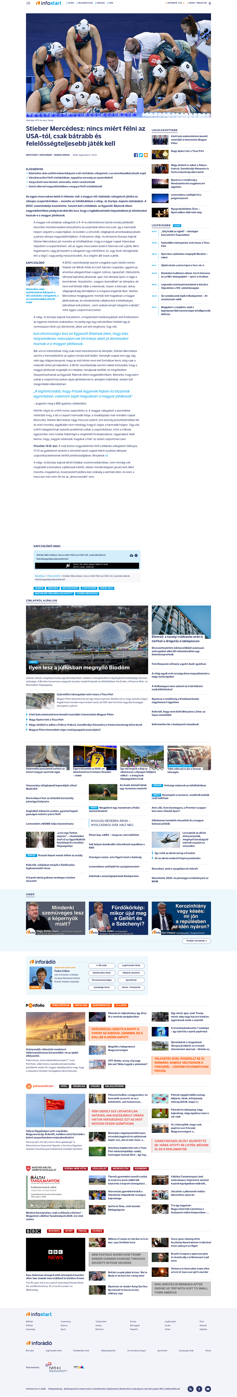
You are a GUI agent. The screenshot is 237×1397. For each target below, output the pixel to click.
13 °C (207, 3)
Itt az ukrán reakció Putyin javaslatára (177, 858)
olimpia (39, 588)
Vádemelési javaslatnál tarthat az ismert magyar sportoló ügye (45, 771)
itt (106, 456)
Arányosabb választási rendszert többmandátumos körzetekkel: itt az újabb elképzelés (52, 1053)
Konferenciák (101, 1006)
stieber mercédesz (87, 594)
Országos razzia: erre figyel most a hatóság (115, 857)
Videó (167, 1330)
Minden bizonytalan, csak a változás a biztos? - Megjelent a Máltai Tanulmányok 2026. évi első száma (54, 1216)
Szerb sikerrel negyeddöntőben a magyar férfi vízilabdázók (65, 187)
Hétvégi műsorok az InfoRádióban (185, 786)
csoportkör (89, 588)
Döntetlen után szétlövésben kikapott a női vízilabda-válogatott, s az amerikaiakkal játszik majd (87, 173)
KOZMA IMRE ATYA (75, 1169)
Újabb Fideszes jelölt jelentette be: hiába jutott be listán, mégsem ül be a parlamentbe (181, 1145)
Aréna (208, 1351)
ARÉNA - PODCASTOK (198, 9)
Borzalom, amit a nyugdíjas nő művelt (175, 869)
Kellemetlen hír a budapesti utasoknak (175, 724)
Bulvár (133, 1322)
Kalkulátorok (114, 1086)
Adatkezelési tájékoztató (105, 1389)
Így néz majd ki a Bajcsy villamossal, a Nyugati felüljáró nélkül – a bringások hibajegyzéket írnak (138, 774)
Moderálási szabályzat (131, 1389)
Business (54, 1231)
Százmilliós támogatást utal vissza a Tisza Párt (85, 694)
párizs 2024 (106, 588)
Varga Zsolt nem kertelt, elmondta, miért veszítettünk (62, 182)
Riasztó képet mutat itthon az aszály (60, 855)
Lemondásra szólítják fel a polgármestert (114, 867)
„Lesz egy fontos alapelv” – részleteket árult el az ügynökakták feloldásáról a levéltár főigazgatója (71, 840)
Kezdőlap (40, 576)
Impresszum (85, 1389)
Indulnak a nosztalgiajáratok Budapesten (114, 876)
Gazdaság (30, 1330)
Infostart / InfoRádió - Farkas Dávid (48, 155)
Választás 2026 (86, 9)
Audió (167, 1326)
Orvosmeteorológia (136, 1351)
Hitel (64, 1086)
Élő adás (102, 966)
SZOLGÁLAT (100, 1169)
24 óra (71, 9)
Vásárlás (79, 1086)
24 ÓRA (177, 226)
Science (97, 1231)
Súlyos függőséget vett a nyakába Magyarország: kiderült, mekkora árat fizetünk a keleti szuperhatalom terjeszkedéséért (55, 1134)
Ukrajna (101, 9)
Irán (111, 9)
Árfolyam (81, 1006)
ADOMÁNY (141, 1169)
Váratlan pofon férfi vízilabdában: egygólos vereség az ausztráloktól (71, 178)
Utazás (95, 1086)
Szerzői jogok (151, 1389)
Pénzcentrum (60, 1006)
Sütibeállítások (172, 1389)
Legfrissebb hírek (54, 1351)
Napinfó (134, 1330)
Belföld (29, 1322)
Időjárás (203, 1330)
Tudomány (66, 1322)
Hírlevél (203, 1326)
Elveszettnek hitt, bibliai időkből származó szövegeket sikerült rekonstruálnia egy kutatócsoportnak (178, 651)
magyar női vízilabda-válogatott (54, 594)
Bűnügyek (135, 1326)
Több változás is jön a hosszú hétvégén (184, 771)
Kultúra (64, 1326)
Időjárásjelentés (108, 1351)
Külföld (29, 1326)
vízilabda (53, 588)
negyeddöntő (70, 588)
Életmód (99, 1330)
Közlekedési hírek (81, 1351)
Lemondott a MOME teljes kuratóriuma (50, 824)
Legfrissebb (170, 1322)
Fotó (202, 1322)
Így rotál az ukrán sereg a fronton (175, 853)
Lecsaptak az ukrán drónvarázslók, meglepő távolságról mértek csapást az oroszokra (195, 840)
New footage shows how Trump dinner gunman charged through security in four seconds (118, 1259)
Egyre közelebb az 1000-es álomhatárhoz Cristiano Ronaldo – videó (92, 772)
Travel (82, 1231)
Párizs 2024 (53, 576)
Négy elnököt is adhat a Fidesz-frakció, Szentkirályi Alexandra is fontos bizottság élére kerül (85, 725)
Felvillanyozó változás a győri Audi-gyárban (179, 664)
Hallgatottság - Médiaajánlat (63, 1389)
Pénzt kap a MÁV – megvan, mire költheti (114, 835)
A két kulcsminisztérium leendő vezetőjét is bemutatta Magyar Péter (71, 715)
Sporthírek (162, 1351)
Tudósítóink (101, 1322)
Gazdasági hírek (186, 1351)
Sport (69, 1231)
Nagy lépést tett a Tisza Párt (46, 720)
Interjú (99, 1326)
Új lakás (121, 1006)
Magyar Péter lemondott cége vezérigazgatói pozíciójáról (65, 730)
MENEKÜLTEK (121, 1169)
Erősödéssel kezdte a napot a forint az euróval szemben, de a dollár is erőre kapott (117, 1033)
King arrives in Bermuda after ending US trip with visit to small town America (181, 1289)
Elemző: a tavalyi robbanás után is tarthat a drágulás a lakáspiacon (177, 639)
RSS (161, 1389)
